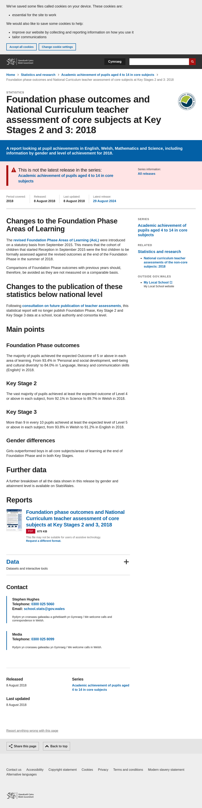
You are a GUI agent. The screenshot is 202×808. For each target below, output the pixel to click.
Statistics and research (38, 74)
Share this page (25, 746)
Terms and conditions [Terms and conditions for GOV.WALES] (128, 769)
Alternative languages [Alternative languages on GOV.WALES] (21, 774)
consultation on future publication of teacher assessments (71, 306)
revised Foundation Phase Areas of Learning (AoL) (56, 240)
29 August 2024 (104, 201)
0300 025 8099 (42, 639)
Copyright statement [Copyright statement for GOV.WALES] (63, 769)
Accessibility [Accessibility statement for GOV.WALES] (34, 769)
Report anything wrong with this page (32, 730)
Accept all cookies (21, 46)
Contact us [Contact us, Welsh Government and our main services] (13, 769)
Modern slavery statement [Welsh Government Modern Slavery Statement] (166, 769)
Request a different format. (43, 540)
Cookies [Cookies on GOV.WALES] (87, 769)
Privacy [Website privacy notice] (103, 769)
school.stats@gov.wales (44, 609)
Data (12, 561)
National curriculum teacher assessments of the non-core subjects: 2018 (165, 262)
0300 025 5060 (42, 604)
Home (10, 74)
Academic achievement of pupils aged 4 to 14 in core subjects (107, 74)
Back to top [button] (58, 746)
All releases (146, 173)
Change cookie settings (57, 46)
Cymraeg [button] (115, 61)
